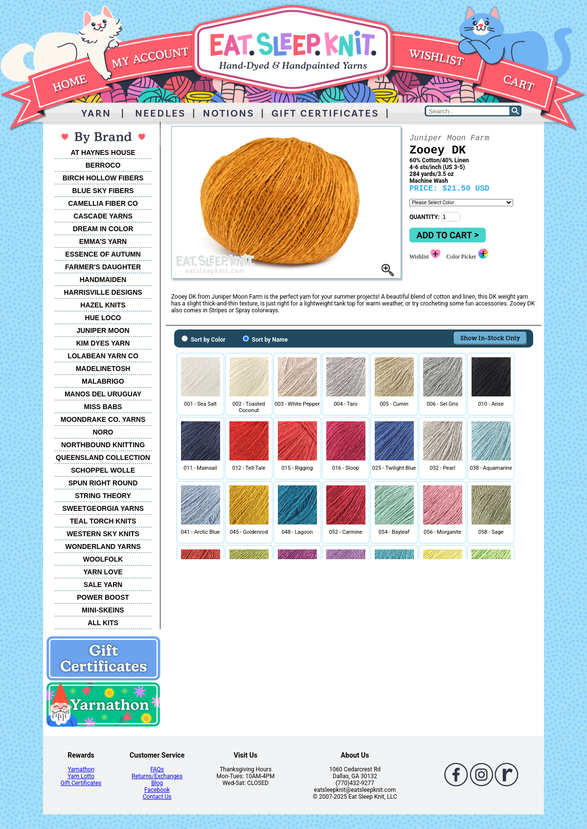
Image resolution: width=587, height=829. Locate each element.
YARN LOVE (102, 572)
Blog (157, 783)
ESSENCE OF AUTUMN (102, 254)
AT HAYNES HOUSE (102, 152)
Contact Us (157, 796)
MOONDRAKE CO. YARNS (103, 419)
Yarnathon (81, 769)
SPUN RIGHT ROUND (103, 483)
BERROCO (103, 165)
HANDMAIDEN (103, 280)
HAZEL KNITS (102, 305)
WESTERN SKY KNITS (103, 534)
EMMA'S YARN (103, 241)
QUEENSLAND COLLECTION (103, 457)
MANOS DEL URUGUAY (103, 394)
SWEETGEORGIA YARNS (103, 508)
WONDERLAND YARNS (102, 546)
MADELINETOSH (103, 368)
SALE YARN (103, 585)
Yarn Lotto (81, 776)
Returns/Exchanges (157, 776)
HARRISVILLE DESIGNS (103, 292)
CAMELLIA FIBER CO (103, 203)
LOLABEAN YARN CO (103, 356)
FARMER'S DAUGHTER (103, 267)
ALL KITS (103, 623)
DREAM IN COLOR (103, 229)
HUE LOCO (103, 318)
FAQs (157, 769)
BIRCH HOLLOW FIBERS (103, 178)
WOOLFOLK (103, 559)
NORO (103, 432)
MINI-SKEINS (103, 610)
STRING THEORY (103, 496)
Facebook (157, 789)
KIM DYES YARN (103, 343)
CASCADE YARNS (103, 216)
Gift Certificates (81, 783)
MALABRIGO (103, 381)
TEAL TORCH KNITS (103, 521)
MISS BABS (103, 407)
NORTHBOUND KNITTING (103, 445)
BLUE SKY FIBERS (103, 191)
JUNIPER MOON (102, 330)
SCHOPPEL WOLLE (103, 470)
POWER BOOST (103, 597)
